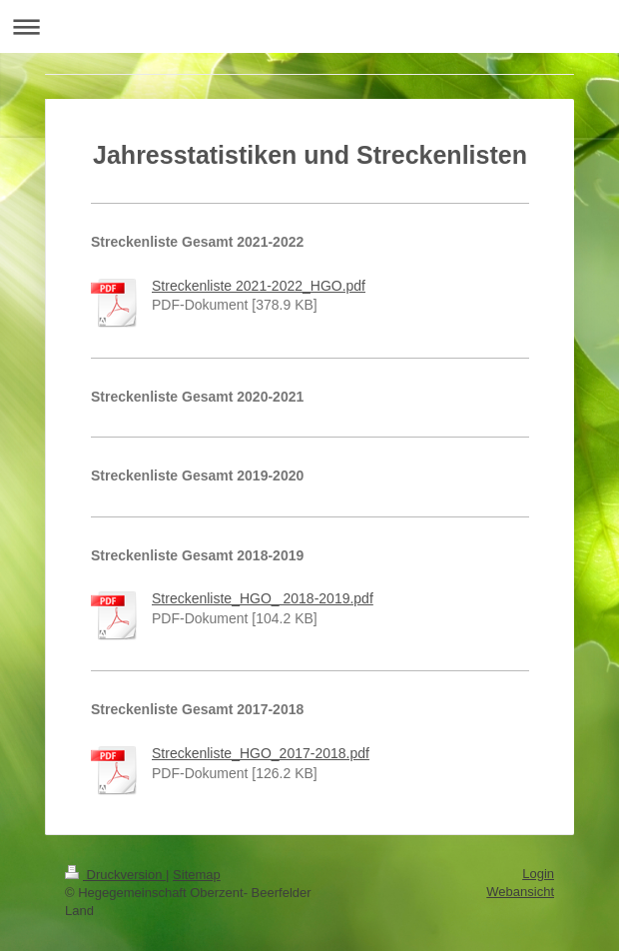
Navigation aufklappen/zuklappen (309, 26)
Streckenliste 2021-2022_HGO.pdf (258, 286)
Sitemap (197, 874)
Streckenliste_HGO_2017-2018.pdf (260, 753)
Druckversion (115, 874)
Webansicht (520, 891)
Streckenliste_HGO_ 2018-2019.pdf (262, 598)
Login (538, 873)
